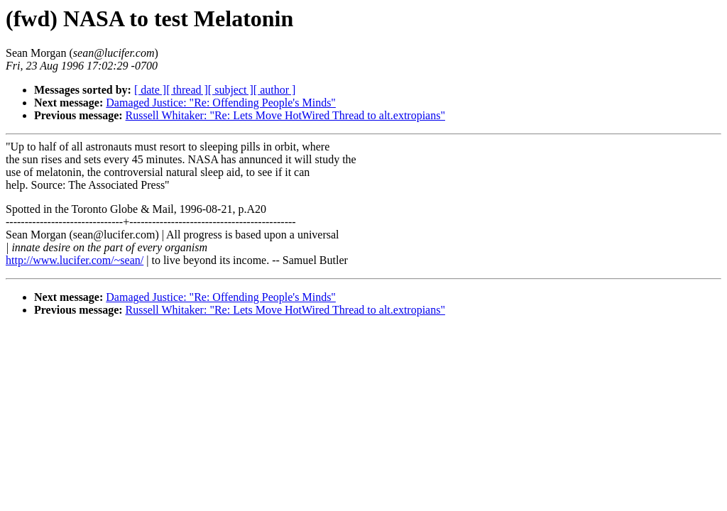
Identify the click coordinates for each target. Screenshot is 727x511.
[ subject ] (230, 90)
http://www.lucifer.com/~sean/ (74, 260)
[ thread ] (187, 90)
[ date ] (150, 90)
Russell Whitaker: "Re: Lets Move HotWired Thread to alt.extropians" (285, 115)
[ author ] (274, 90)
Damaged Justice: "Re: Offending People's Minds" (221, 103)
